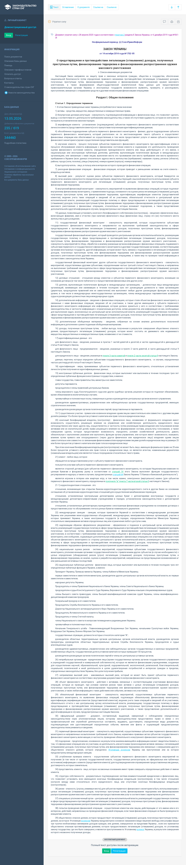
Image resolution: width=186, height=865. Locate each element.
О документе (83, 7)
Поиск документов (13, 57)
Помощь (8, 65)
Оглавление (68, 7)
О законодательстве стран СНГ (19, 87)
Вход (8, 35)
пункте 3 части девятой (114, 356)
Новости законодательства (19, 92)
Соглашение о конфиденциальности (19, 169)
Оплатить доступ (12, 74)
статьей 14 (117, 471)
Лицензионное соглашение (15, 172)
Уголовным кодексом (119, 750)
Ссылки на (98, 7)
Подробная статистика (15, 143)
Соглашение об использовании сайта (20, 166)
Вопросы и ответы (13, 78)
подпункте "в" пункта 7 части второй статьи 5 (127, 481)
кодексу (140, 829)
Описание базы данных (15, 61)
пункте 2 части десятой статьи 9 (142, 356)
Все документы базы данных (16, 180)
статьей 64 (118, 474)
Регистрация (21, 35)
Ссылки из (112, 7)
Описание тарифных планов (17, 70)
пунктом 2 (119, 35)
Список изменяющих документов (115, 72)
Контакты (9, 83)
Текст (54, 7)
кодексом (85, 821)
